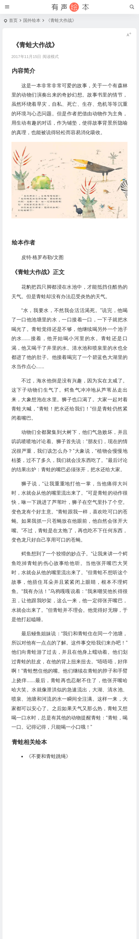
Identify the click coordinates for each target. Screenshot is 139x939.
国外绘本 (31, 20)
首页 (13, 20)
